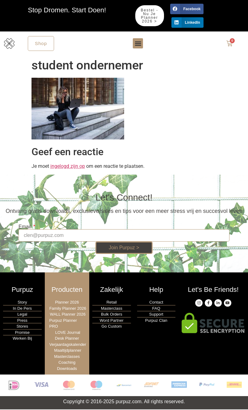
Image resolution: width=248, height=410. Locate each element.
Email (25, 227)
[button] (187, 9)
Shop (41, 43)
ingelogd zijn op (67, 167)
